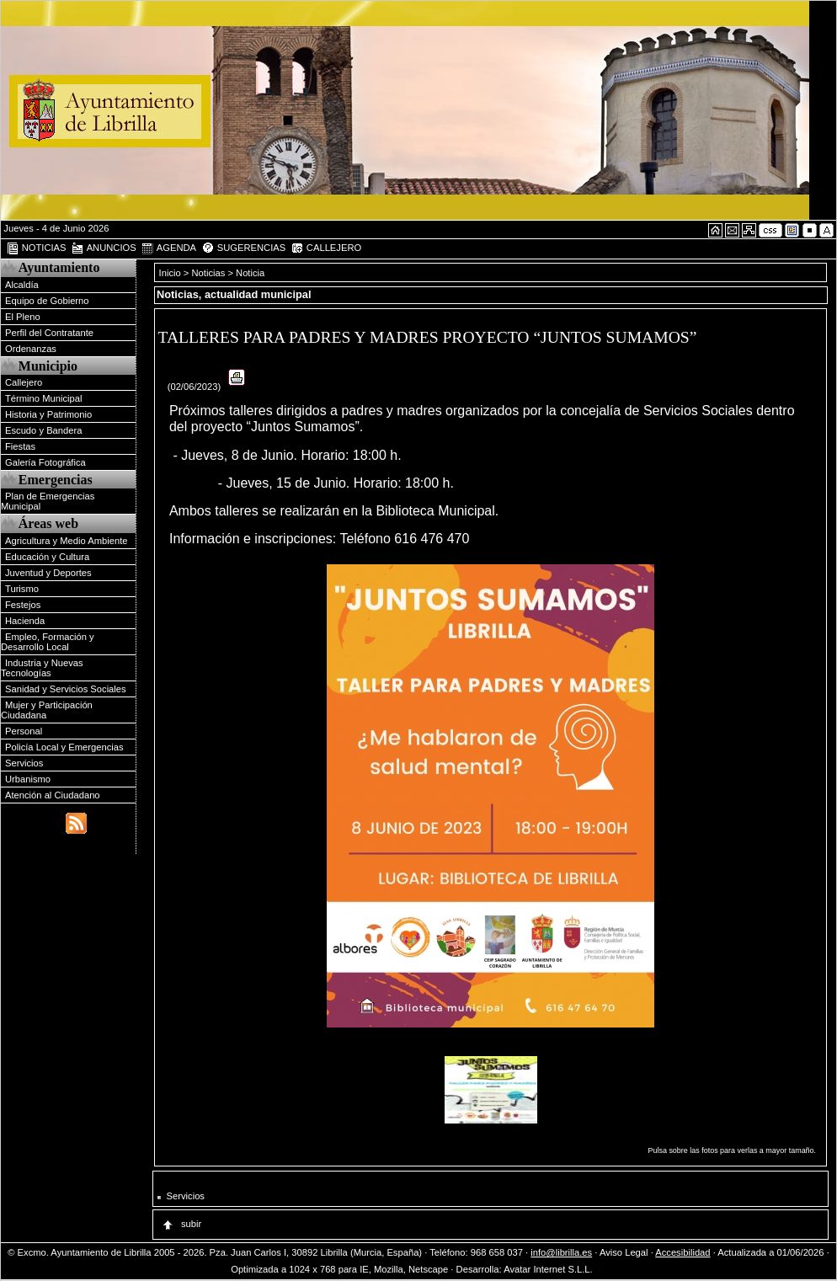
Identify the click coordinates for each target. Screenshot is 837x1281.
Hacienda (25, 621)
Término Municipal (43, 398)
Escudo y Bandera (43, 430)
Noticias (209, 273)
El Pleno (22, 317)
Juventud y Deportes (48, 573)
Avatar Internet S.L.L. (555, 1269)
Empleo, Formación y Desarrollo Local (47, 642)
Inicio (171, 273)
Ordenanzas (30, 349)
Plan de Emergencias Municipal (47, 501)
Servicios (24, 763)
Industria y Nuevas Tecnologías (42, 668)
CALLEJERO (326, 248)
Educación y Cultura (47, 557)
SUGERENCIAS (243, 248)
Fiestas (20, 446)
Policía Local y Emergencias (64, 747)
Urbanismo (28, 779)
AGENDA (168, 248)
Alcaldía (22, 285)
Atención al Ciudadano (52, 795)
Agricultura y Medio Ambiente (66, 541)
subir (181, 1224)
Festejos (22, 605)
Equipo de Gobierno (47, 301)
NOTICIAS (36, 248)
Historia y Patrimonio (48, 414)
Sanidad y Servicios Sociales (65, 689)
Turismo (22, 589)
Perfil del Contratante (49, 333)
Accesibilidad (682, 1252)
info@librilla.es (561, 1252)
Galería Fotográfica (45, 462)
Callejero (23, 382)
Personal (23, 731)
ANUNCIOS (103, 248)
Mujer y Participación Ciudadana (47, 710)
